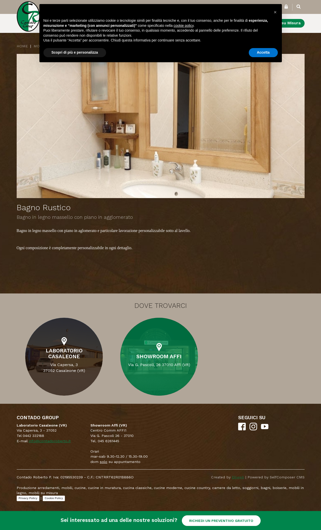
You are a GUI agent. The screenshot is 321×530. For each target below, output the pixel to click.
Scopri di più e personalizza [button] (75, 52)
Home (22, 46)
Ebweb (238, 477)
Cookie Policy (54, 498)
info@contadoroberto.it (50, 441)
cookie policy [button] (183, 26)
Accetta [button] (263, 52)
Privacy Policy (28, 498)
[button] (275, 12)
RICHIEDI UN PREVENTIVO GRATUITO (221, 521)
